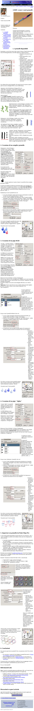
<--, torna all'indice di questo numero (8, 698)
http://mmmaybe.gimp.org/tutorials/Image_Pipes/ (13, 679)
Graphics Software (7, 683)
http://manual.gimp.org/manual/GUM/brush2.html (17, 675)
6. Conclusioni (6, 44)
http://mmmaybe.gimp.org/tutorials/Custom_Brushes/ (14, 677)
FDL (13, 704)
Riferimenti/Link (6, 46)
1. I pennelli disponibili (5, 32)
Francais (28, 6)
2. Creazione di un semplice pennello (7, 35)
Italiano (32, 6)
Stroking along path (20, 658)
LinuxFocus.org (9, 705)
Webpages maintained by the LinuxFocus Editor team (9, 703)
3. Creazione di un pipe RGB (7, 37)
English (17, 6)
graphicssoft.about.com (17, 553)
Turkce (31, 7)
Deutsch (25, 6)
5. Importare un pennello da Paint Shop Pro (6, 42)
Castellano (21, 6)
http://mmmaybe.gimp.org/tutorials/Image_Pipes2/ (13, 682)
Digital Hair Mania (19, 656)
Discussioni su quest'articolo (6, 48)
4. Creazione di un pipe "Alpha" (7, 39)
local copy (5, 659)
